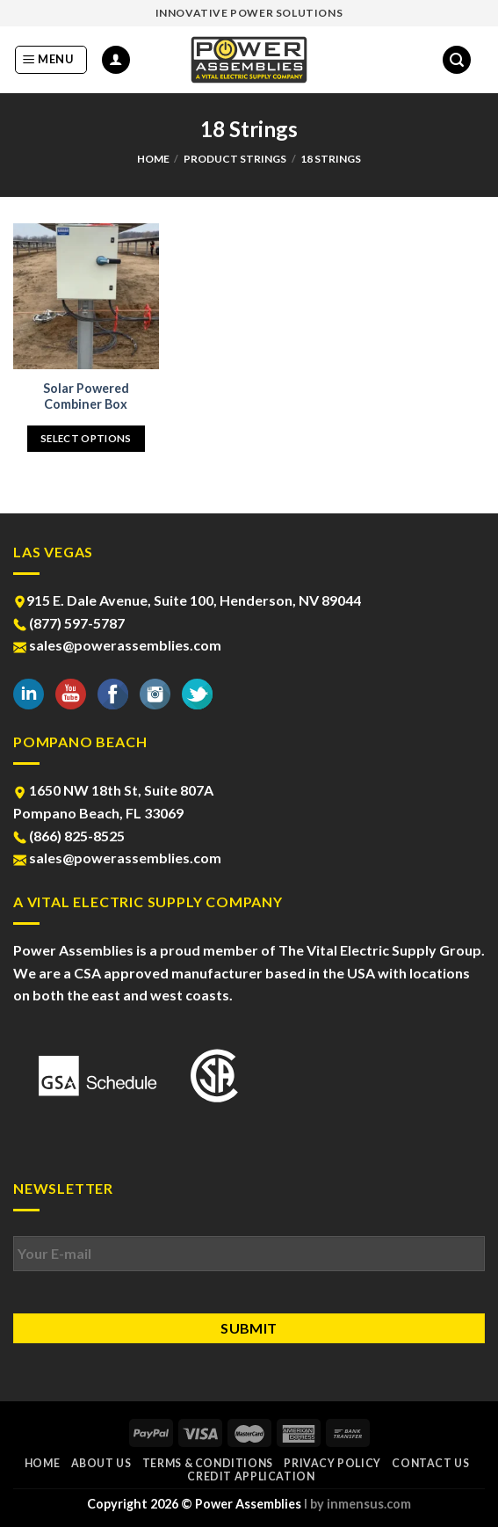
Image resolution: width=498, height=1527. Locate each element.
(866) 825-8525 (69, 835)
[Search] (457, 60)
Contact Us (430, 1463)
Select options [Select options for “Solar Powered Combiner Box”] (86, 438)
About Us (101, 1463)
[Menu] (51, 60)
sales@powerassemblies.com (117, 644)
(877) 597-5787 (69, 622)
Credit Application (250, 1476)
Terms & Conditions (207, 1463)
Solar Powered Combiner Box (86, 396)
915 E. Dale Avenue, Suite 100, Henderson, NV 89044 (187, 600)
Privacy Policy (332, 1463)
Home (153, 158)
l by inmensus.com (357, 1503)
